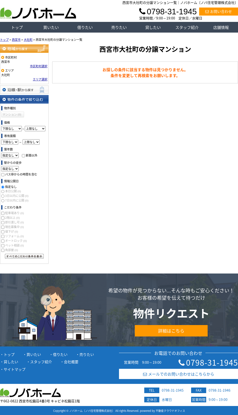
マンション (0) (11, 114)
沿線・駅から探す (24, 89)
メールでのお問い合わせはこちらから (178, 374)
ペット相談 (14, 245)
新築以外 (31, 155)
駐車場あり (14, 213)
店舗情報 (221, 27)
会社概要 (71, 361)
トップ (17, 27)
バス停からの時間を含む (21, 174)
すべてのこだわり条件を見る (24, 256)
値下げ (11, 231)
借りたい (85, 27)
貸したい (153, 27)
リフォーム (14, 236)
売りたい (119, 27)
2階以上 (12, 217)
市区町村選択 (38, 66)
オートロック (16, 240)
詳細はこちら (171, 330)
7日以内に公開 (16, 200)
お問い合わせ (218, 11)
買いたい (51, 27)
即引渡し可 (14, 222)
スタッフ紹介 (187, 27)
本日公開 (13, 191)
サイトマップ (15, 369)
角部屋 (11, 250)
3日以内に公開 (16, 196)
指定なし (11, 187)
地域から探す (24, 48)
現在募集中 (14, 227)
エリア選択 (40, 79)
